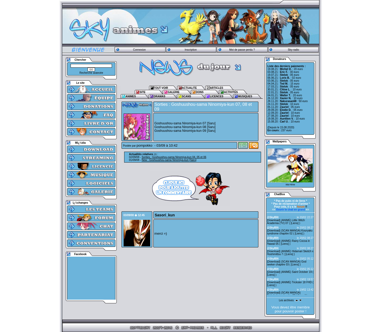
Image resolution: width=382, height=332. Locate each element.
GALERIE (173, 92)
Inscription (191, 49)
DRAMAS (159, 96)
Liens (295, 223)
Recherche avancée (91, 72)
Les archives (286, 300)
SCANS (186, 96)
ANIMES (130, 96)
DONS (199, 92)
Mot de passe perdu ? (242, 49)
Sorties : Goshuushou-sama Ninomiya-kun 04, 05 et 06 (174, 157)
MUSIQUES (245, 96)
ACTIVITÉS (231, 92)
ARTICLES (216, 87)
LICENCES (216, 96)
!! (302, 206)
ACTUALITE (189, 87)
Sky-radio (293, 49)
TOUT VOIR (161, 87)
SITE (142, 92)
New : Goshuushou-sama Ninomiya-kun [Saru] (169, 160)
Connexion (139, 49)
